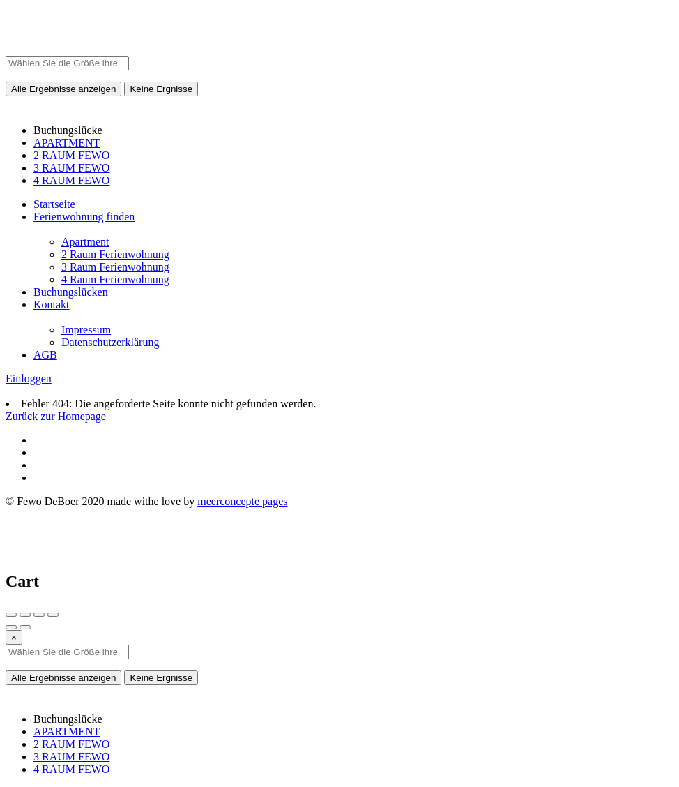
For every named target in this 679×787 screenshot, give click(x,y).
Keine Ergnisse (161, 89)
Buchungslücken (70, 292)
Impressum (86, 330)
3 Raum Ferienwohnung (115, 267)
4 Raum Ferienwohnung (115, 279)
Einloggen (29, 378)
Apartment (85, 242)
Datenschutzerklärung (110, 342)
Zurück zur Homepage (56, 416)
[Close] (14, 637)
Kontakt (51, 304)
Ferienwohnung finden (84, 217)
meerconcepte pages (242, 501)
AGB (45, 355)
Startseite (54, 204)
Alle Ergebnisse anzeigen (63, 89)
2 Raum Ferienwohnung (115, 254)
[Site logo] (23, 49)
